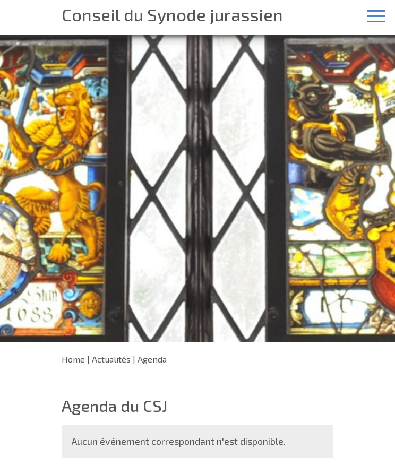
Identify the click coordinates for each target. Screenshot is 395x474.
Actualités (111, 359)
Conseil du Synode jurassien (172, 14)
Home (73, 359)
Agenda (152, 359)
